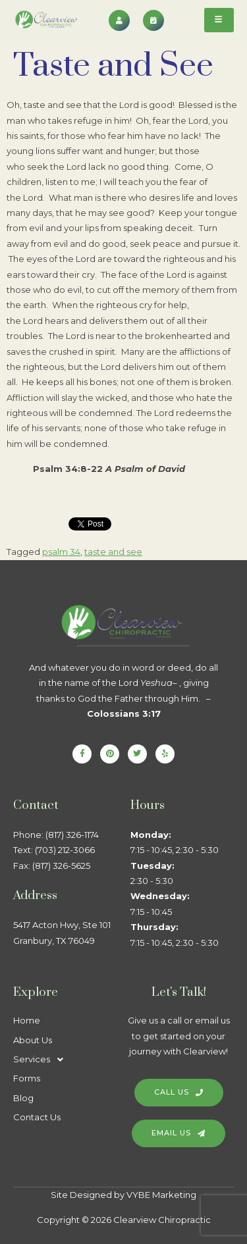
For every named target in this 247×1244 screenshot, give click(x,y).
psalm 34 (61, 551)
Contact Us (37, 1117)
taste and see (113, 551)
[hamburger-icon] (219, 20)
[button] (65, 1059)
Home (26, 1020)
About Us (32, 1040)
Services (41, 1059)
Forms (26, 1078)
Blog (23, 1098)
